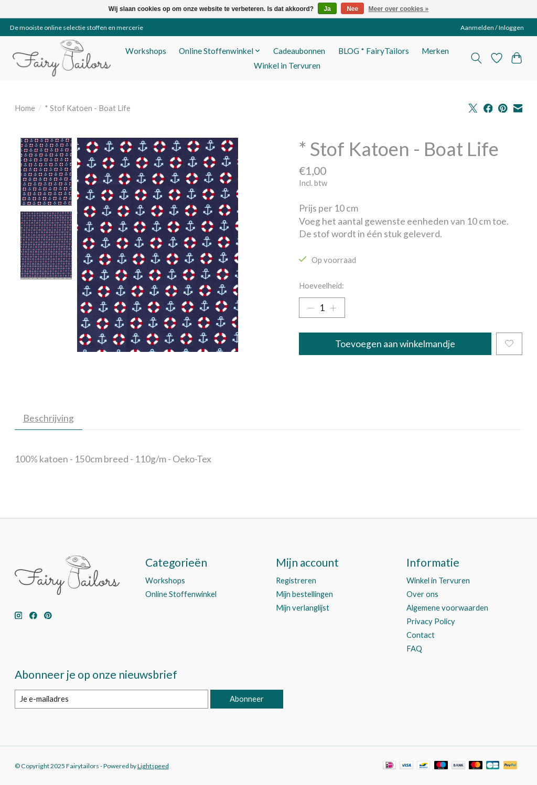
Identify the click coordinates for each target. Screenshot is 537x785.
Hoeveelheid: (321, 285)
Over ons (422, 594)
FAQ (414, 649)
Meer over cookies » (399, 9)
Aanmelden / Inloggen (492, 27)
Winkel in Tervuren (287, 65)
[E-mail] (111, 699)
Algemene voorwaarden (447, 607)
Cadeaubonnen (299, 51)
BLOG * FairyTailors (373, 51)
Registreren (296, 580)
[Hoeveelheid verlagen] (310, 308)
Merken (435, 51)
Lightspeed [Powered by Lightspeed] (153, 766)
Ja (327, 9)
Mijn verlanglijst (302, 607)
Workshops (145, 51)
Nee (352, 9)
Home (25, 108)
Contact (420, 635)
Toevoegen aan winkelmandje (395, 343)
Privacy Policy (430, 621)
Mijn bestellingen (304, 594)
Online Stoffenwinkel (181, 594)
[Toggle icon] (476, 58)
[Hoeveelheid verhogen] (333, 308)
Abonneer (247, 698)
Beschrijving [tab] (48, 418)
